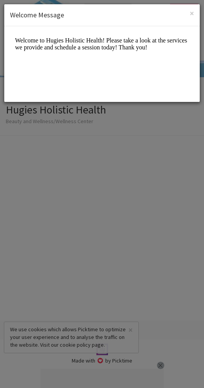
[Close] (192, 13)
